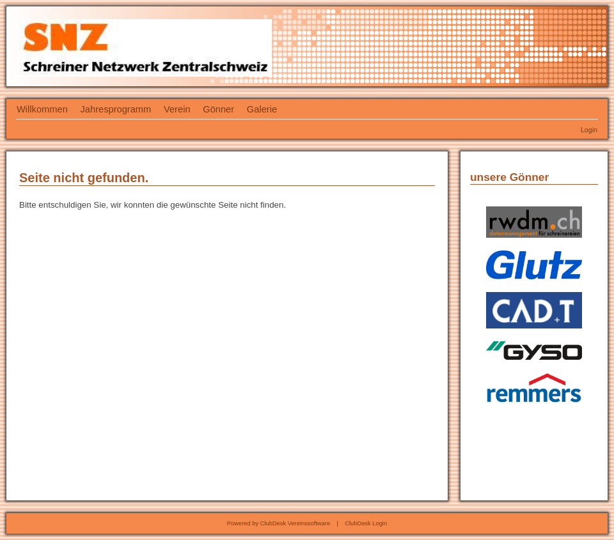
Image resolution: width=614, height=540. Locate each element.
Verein (177, 109)
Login (589, 130)
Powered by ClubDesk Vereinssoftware (278, 523)
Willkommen (42, 109)
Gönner (218, 109)
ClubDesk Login (366, 523)
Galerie (262, 109)
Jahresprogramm (116, 109)
